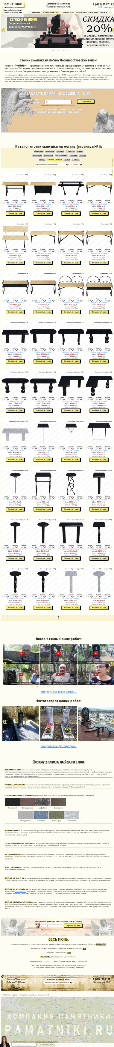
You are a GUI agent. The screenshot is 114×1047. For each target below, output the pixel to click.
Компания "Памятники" (16, 979)
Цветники (73, 155)
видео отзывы (58, 691)
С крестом (70, 151)
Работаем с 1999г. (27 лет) (12, 12)
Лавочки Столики (54, 160)
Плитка (67, 160)
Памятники (38, 151)
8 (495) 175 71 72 (101, 978)
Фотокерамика (61, 155)
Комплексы (37, 155)
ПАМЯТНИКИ (12, 4)
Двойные (60, 151)
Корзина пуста (106, 7)
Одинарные (49, 151)
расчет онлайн (20, 891)
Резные (80, 151)
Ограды (42, 160)
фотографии (59, 745)
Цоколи (83, 155)
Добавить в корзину (15, 204)
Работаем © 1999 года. (16, 982)
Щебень (75, 160)
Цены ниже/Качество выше (13, 7)
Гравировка (48, 155)
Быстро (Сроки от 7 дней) (12, 10)
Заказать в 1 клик (15, 213)
